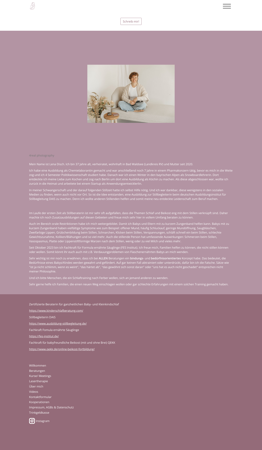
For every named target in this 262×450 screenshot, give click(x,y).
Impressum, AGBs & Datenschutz (51, 407)
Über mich (36, 386)
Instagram (39, 421)
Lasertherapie (38, 381)
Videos (33, 392)
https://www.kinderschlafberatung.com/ (56, 311)
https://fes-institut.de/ (44, 336)
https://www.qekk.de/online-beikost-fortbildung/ (62, 349)
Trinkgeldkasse (39, 413)
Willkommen (37, 365)
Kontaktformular (40, 397)
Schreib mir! (131, 21)
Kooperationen (39, 402)
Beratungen (37, 371)
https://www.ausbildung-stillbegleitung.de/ (58, 324)
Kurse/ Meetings (40, 376)
